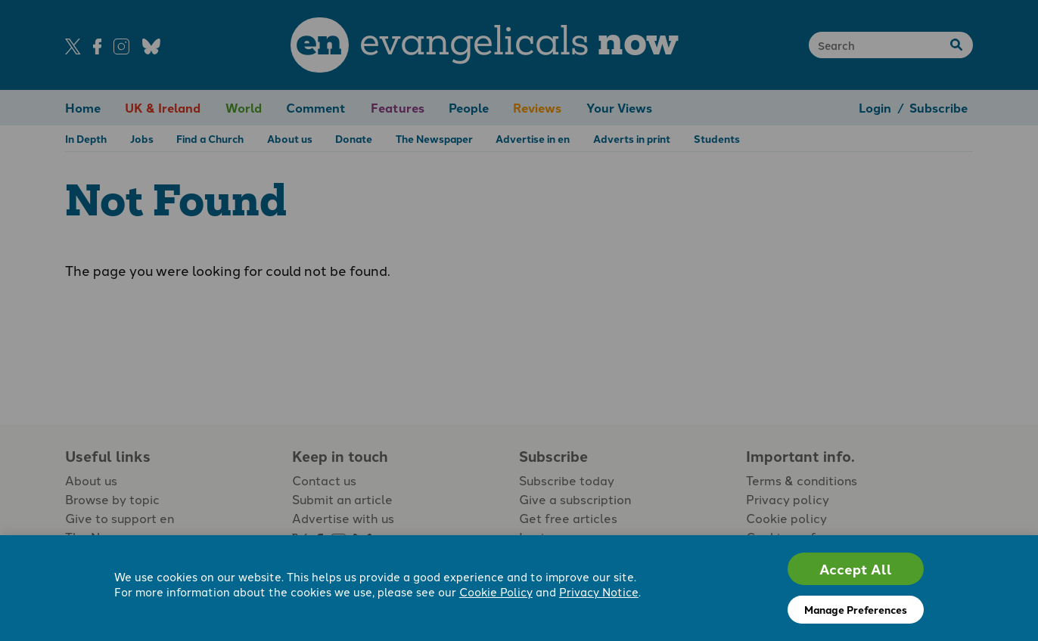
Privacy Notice (599, 591)
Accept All (855, 569)
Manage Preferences (855, 609)
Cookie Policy (496, 591)
